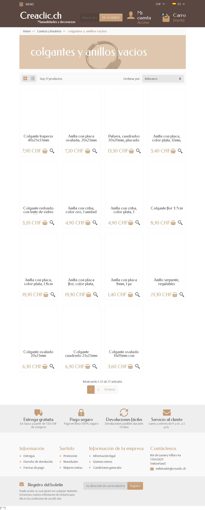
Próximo (110, 389)
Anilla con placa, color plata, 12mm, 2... (166, 140)
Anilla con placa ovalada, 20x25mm (81, 138)
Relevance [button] (151, 79)
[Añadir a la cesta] (45, 151)
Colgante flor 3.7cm (167, 208)
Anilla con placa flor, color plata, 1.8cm (81, 284)
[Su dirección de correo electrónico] (105, 486)
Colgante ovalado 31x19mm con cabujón (124, 356)
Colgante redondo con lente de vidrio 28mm (38, 212)
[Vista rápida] (52, 151)
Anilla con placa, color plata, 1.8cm (38, 282)
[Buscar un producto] (89, 17)
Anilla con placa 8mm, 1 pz (124, 282)
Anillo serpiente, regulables (166, 282)
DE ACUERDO (111, 17)
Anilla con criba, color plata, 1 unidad (124, 212)
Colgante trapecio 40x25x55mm (38, 138)
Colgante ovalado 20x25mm (38, 354)
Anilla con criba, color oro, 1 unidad (81, 210)
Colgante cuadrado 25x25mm (81, 354)
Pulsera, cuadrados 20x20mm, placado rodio (124, 140)
